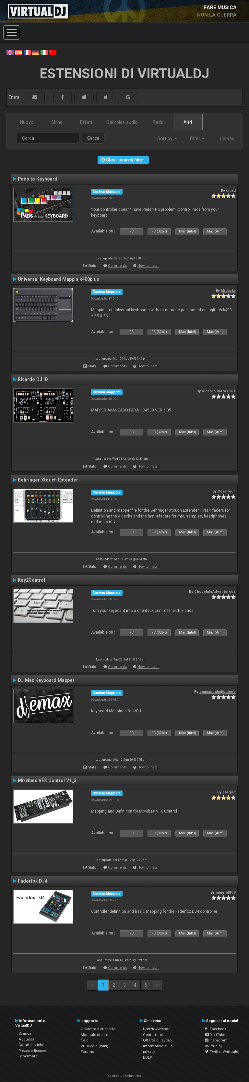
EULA (148, 1057)
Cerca (93, 138)
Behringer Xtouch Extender (48, 479)
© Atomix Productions (124, 1076)
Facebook (215, 1029)
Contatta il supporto (98, 1029)
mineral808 (226, 892)
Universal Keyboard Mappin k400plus (58, 279)
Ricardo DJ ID (33, 379)
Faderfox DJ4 (32, 881)
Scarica (24, 1033)
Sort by (167, 138)
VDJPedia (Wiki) (94, 1046)
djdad (231, 190)
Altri (188, 122)
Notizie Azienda (157, 1029)
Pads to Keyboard (37, 179)
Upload (227, 138)
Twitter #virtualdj (222, 1051)
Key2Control (31, 580)
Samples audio (122, 122)
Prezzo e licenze (32, 1050)
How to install (148, 266)
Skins (56, 122)
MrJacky (228, 290)
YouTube (215, 1034)
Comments (117, 266)
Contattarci (153, 1034)
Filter (197, 138)
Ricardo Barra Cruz (219, 391)
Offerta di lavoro (157, 1040)
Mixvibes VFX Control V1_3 (47, 780)
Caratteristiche (31, 1044)
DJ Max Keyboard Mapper (46, 680)
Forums (87, 1051)
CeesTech (227, 491)
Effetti (86, 122)
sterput (229, 792)
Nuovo (27, 122)
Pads (158, 122)
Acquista (26, 1039)
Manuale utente (94, 1034)
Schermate (27, 1056)
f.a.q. (85, 1040)
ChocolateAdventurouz (215, 591)
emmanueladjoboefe (217, 691)
